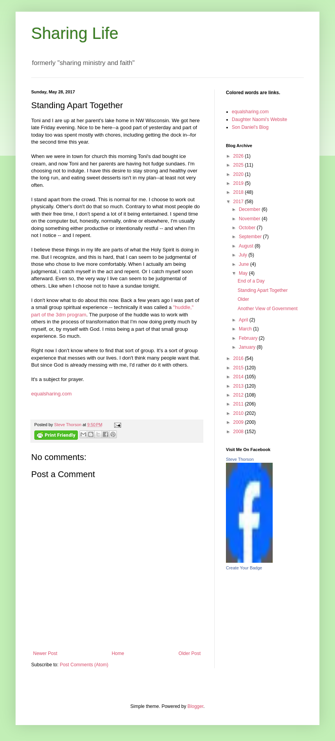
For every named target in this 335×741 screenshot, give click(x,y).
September (251, 236)
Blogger (195, 706)
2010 (239, 413)
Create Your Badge (244, 567)
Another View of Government (268, 308)
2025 (239, 165)
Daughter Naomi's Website (259, 119)
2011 (239, 404)
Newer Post (45, 653)
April (244, 320)
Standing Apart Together (263, 290)
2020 (239, 174)
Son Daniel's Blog (250, 127)
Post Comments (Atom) (84, 664)
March (246, 329)
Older (243, 299)
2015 (239, 367)
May (244, 273)
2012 (239, 395)
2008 (239, 431)
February (249, 338)
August (247, 246)
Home (118, 653)
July (244, 255)
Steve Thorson (240, 459)
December (250, 209)
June (244, 264)
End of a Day (251, 281)
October (248, 227)
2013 (239, 386)
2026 (239, 156)
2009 (239, 422)
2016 (239, 358)
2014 (239, 376)
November (250, 218)
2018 (239, 192)
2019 (239, 183)
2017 (239, 201)
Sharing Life (74, 33)
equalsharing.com (51, 394)
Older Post (189, 653)
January (248, 347)
